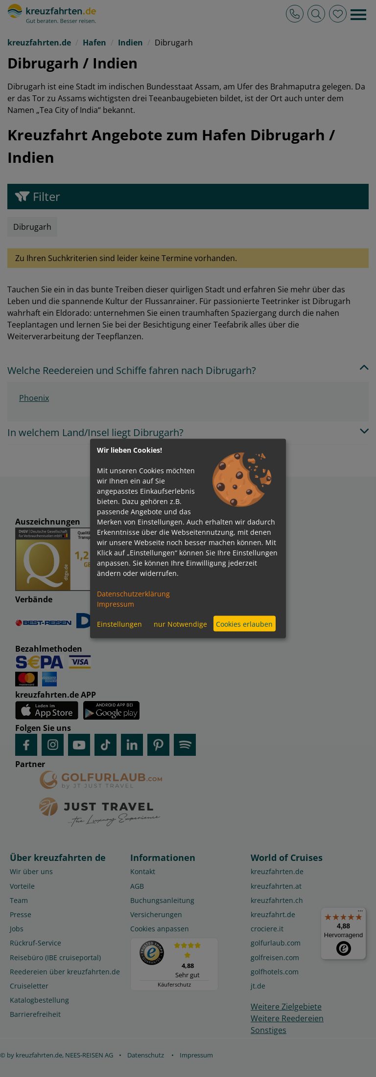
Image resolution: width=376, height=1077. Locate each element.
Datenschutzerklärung (133, 593)
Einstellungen (119, 623)
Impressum (115, 604)
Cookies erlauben (244, 623)
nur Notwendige (180, 623)
